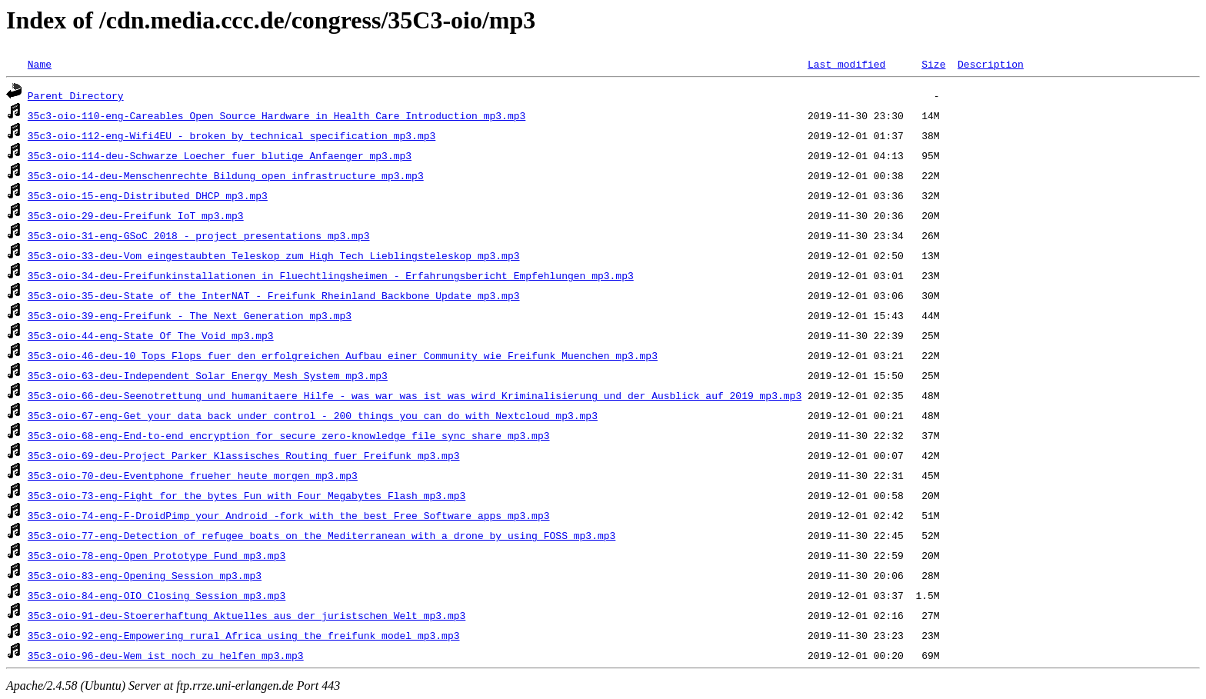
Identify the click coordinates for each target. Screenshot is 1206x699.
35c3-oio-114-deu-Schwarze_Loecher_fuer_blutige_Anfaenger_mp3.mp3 (219, 155)
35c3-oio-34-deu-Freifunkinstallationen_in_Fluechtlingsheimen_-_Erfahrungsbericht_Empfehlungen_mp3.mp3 (331, 275)
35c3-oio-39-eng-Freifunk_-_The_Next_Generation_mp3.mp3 (189, 315)
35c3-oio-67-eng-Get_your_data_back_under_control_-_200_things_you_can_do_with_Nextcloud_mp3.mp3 (313, 415)
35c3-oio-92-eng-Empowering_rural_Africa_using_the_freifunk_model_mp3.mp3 (244, 635)
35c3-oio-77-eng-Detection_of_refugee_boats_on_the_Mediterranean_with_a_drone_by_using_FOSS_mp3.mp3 (321, 535)
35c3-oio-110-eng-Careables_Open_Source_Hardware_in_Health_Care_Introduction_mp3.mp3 (276, 115)
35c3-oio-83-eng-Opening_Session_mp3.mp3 (145, 575)
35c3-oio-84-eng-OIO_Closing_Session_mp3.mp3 (156, 595)
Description (991, 64)
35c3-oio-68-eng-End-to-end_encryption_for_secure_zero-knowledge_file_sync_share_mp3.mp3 (289, 435)
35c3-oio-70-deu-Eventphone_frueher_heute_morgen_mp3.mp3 (193, 475)
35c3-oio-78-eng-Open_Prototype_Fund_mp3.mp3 (156, 555)
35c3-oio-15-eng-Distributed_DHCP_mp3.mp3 (148, 195)
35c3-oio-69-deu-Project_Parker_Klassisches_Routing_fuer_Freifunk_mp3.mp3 (244, 455)
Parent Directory (76, 95)
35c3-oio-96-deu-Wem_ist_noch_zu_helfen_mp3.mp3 (166, 655)
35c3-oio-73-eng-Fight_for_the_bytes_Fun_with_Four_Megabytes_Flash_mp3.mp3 (246, 495)
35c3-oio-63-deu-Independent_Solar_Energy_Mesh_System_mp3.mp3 (208, 375)
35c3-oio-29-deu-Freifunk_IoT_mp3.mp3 (136, 215)
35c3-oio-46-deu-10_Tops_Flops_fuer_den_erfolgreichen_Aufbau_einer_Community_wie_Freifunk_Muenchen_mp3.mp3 (343, 355)
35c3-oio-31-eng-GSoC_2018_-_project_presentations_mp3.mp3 (199, 235)
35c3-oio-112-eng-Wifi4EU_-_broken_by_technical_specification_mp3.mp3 (231, 135)
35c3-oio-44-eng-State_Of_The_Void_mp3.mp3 (151, 335)
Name (40, 64)
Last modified (846, 64)
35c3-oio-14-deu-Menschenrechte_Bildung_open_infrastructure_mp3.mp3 (226, 175)
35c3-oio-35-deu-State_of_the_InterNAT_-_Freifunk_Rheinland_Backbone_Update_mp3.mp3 (274, 295)
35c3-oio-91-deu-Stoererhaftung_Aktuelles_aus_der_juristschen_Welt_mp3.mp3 (246, 615)
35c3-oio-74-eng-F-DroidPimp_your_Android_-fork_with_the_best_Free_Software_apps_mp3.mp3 (289, 515)
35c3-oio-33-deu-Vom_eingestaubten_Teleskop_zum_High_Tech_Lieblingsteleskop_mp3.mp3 (274, 255)
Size (933, 64)
